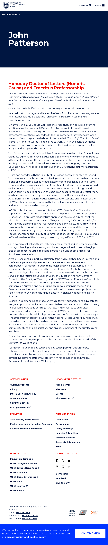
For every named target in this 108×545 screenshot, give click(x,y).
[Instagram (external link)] (57, 466)
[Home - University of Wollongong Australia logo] (14, 5)
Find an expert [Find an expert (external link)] (63, 398)
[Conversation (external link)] (69, 467)
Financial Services (65, 438)
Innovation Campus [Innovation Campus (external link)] (20, 459)
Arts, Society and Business (24, 420)
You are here (11, 14)
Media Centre (63, 385)
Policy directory (64, 429)
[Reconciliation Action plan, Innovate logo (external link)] (72, 513)
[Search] (85, 5)
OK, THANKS (90, 533)
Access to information (68, 442)
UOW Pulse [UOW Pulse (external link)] (16, 490)
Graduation (62, 420)
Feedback (61, 478)
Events (59, 394)
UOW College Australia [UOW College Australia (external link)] (22, 463)
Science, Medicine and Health (26, 429)
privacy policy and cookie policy (26, 537)
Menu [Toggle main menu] (99, 5)
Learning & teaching (67, 433)
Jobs (58, 447)
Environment (63, 424)
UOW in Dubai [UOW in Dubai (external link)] (17, 472)
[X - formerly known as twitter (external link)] (63, 460)
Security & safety (19, 403)
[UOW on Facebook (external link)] (57, 460)
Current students (19, 385)
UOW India (16, 481)
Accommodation (19, 398)
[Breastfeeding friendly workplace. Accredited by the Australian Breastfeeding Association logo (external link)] (94, 513)
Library (13, 389)
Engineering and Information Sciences (31, 424)
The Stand (61, 389)
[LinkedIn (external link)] (63, 466)
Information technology (23, 394)
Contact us (62, 474)
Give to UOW (63, 483)
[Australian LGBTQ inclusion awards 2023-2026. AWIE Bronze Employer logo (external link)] (83, 512)
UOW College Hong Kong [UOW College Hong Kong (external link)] (23, 468)
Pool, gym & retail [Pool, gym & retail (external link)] (19, 407)
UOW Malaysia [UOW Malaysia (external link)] (17, 486)
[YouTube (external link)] (69, 461)
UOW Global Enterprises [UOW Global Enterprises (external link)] (23, 477)
